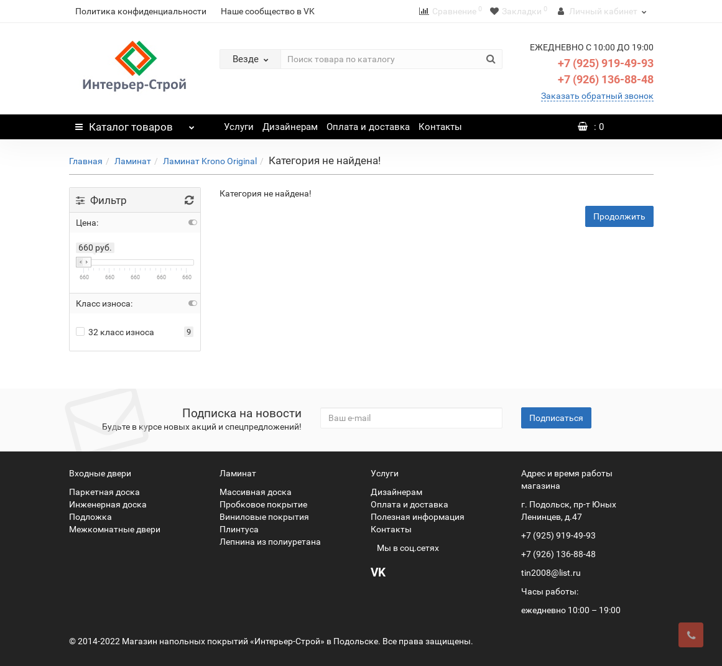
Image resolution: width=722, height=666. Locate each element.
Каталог (135, 123)
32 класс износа (115, 332)
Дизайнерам (290, 126)
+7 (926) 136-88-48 (606, 79)
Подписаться (556, 418)
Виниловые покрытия (264, 517)
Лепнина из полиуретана (270, 542)
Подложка (90, 517)
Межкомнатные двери (114, 529)
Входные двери (100, 473)
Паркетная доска (104, 492)
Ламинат (132, 161)
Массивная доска (256, 492)
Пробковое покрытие (263, 504)
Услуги (239, 126)
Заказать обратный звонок (597, 96)
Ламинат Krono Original (210, 161)
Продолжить (619, 216)
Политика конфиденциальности (140, 11)
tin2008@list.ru (551, 573)
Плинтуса (239, 529)
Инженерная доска (108, 504)
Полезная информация (418, 517)
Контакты (440, 126)
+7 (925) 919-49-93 (606, 63)
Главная (86, 161)
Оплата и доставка (368, 126)
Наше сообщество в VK (268, 11)
